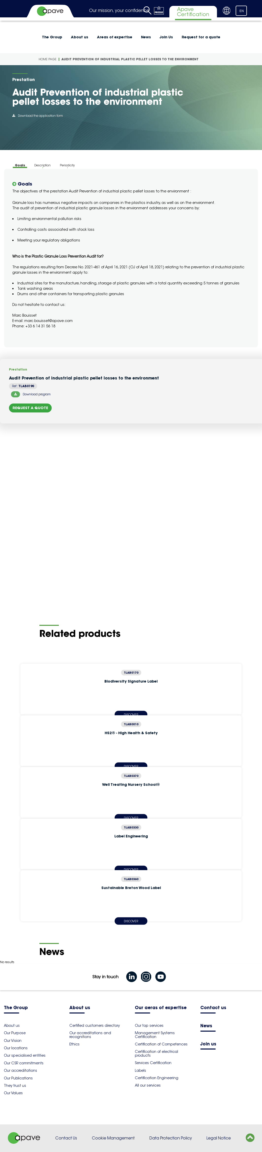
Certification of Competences (161, 1044)
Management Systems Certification (155, 1035)
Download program (31, 394)
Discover (131, 921)
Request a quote (30, 408)
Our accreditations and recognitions (90, 1035)
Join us (208, 1044)
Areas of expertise (114, 37)
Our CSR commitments (23, 1063)
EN (241, 11)
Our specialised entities (25, 1055)
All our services (148, 1085)
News (146, 37)
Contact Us (66, 1138)
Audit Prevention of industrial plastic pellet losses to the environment (130, 59)
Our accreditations (20, 1070)
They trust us (15, 1085)
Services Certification (153, 1063)
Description (42, 165)
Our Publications (18, 1078)
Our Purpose (15, 1033)
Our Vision (12, 1040)
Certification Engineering (156, 1078)
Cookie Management (113, 1138)
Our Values (13, 1093)
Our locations (16, 1048)
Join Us (166, 37)
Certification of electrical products (156, 1053)
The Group (52, 37)
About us (79, 37)
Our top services (149, 1025)
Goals (20, 165)
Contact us (213, 1008)
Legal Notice (218, 1138)
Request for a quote (201, 37)
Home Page (48, 59)
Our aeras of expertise (161, 1008)
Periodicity (67, 165)
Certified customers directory (94, 1025)
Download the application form (37, 116)
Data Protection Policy (170, 1138)
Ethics (74, 1044)
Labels (140, 1070)
